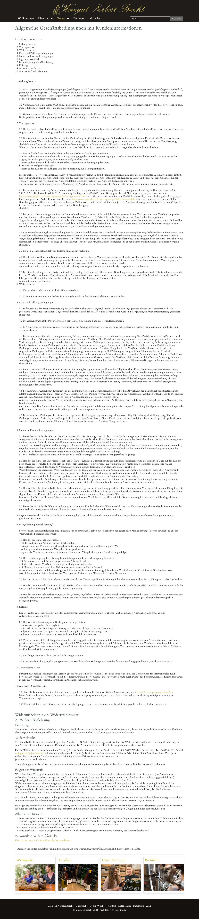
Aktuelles (94, 18)
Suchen (176, 18)
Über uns (43, 18)
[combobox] (150, 18)
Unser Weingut (114, 860)
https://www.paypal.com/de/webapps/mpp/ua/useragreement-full (52, 196)
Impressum (138, 905)
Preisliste (65, 860)
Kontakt (112, 905)
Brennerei (79, 18)
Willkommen (26, 18)
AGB (149, 905)
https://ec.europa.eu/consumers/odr (155, 692)
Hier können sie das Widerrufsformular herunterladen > (43, 840)
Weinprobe (25, 860)
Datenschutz (124, 905)
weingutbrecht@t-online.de (29, 753)
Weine (61, 18)
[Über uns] (51, 18)
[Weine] (67, 18)
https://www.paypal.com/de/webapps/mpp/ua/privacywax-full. (103, 199)
